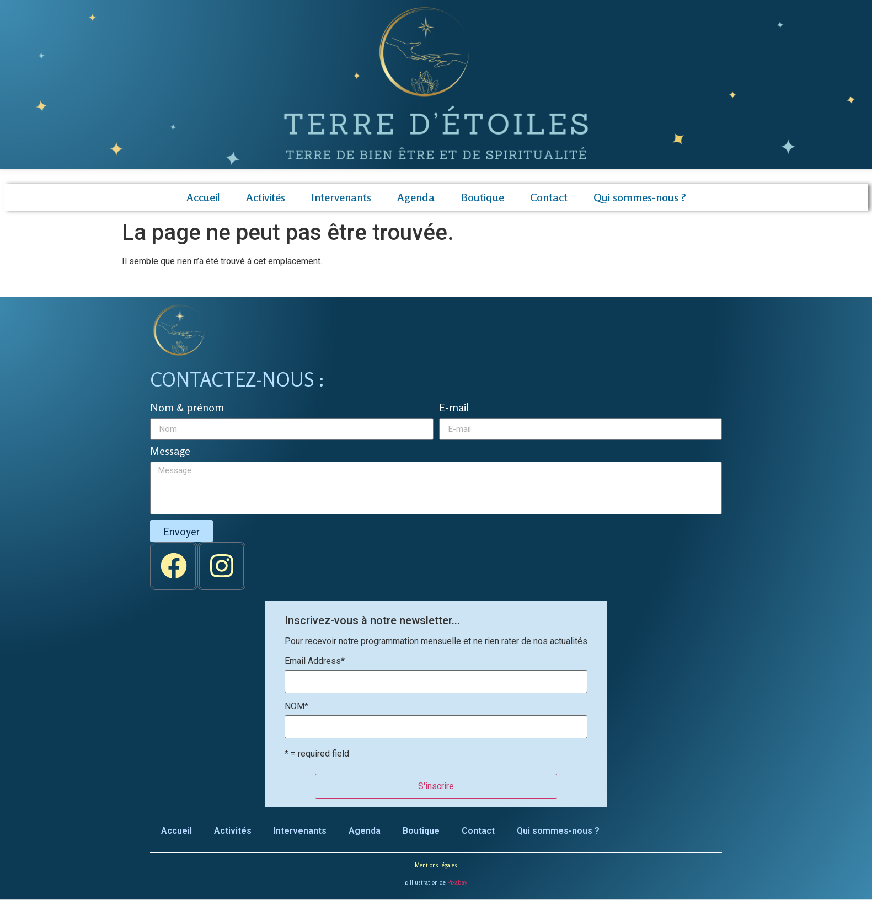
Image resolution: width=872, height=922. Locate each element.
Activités (265, 197)
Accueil (203, 197)
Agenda (416, 197)
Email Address (315, 661)
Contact (549, 197)
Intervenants (341, 197)
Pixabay (457, 882)
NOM (296, 706)
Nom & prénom (187, 408)
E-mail (454, 408)
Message (170, 452)
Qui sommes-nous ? (639, 197)
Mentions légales (436, 865)
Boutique (482, 197)
